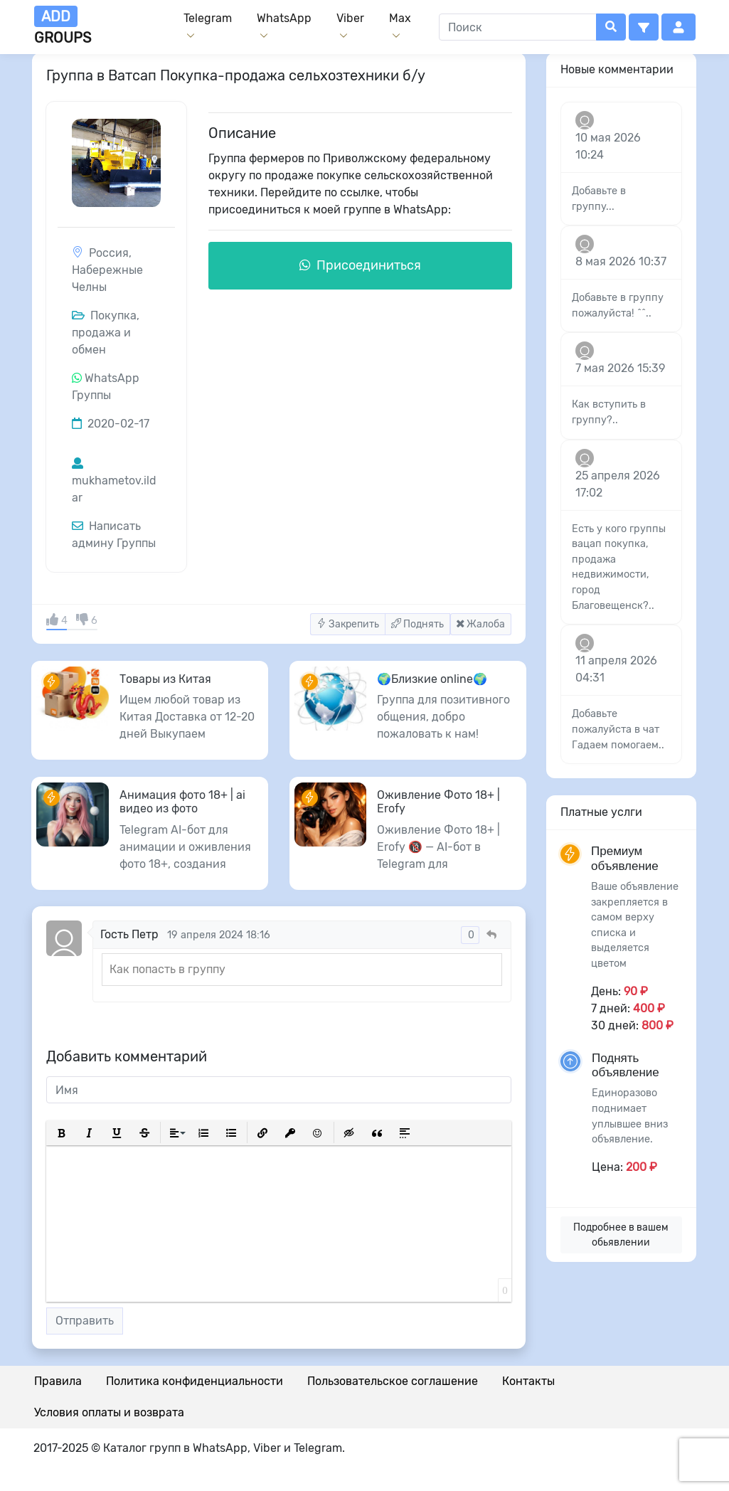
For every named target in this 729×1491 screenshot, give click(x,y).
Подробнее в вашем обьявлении (621, 1234)
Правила (58, 1381)
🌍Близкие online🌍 (432, 679)
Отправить (84, 1320)
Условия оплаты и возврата (109, 1412)
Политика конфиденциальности (194, 1381)
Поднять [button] (417, 624)
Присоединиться (360, 265)
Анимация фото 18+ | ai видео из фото (182, 801)
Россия (109, 253)
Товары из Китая (165, 679)
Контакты (528, 1381)
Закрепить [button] (347, 624)
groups (62, 26)
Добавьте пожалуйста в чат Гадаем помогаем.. (618, 729)
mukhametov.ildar (114, 480)
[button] (644, 27)
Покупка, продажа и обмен (105, 332)
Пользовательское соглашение (392, 1381)
